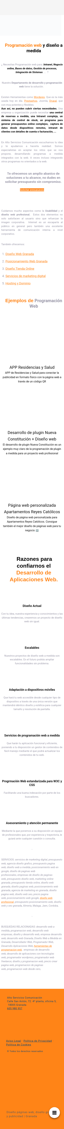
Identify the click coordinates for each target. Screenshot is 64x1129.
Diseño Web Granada (19, 254)
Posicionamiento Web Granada (26, 261)
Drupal (53, 100)
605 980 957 (14, 1008)
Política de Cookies (18, 1044)
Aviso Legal (13, 1040)
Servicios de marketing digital (25, 276)
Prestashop (30, 100)
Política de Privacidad (38, 1040)
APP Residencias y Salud (31, 367)
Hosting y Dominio (18, 283)
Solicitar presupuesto (32, 189)
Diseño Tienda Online (19, 268)
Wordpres (39, 97)
